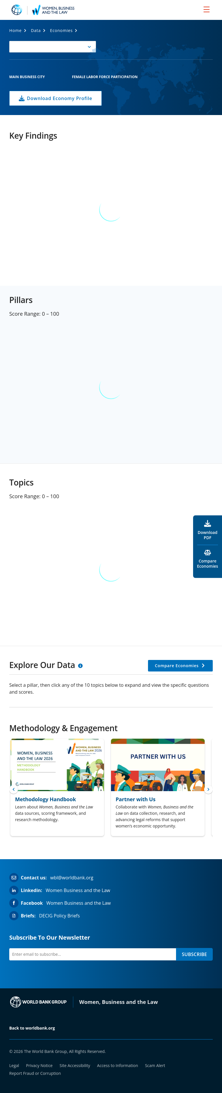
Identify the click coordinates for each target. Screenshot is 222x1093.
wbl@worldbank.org (71, 877)
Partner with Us (136, 799)
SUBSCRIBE (194, 954)
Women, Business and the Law (118, 1001)
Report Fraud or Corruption (35, 1073)
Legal (14, 1065)
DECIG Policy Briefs (59, 916)
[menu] (206, 9)
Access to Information (117, 1065)
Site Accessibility (75, 1065)
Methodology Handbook (45, 799)
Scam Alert (155, 1065)
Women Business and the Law (78, 890)
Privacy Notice (39, 1065)
